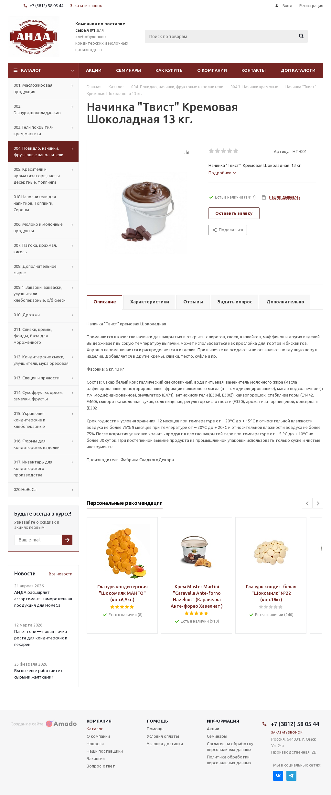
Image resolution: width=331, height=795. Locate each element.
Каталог (31, 70)
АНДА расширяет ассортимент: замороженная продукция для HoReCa (43, 598)
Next (318, 503)
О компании (212, 70)
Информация (223, 721)
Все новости (60, 574)
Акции (93, 70)
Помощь (157, 721)
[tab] (222, 172)
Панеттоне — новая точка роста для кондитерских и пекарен (40, 638)
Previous (307, 503)
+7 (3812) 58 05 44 (46, 5)
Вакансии (96, 758)
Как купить (169, 70)
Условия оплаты (163, 736)
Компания (99, 721)
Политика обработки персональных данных (229, 760)
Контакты (253, 70)
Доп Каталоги (298, 70)
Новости (95, 743)
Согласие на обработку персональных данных (230, 746)
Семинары (128, 70)
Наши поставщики (105, 751)
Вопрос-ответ (101, 766)
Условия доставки (165, 743)
